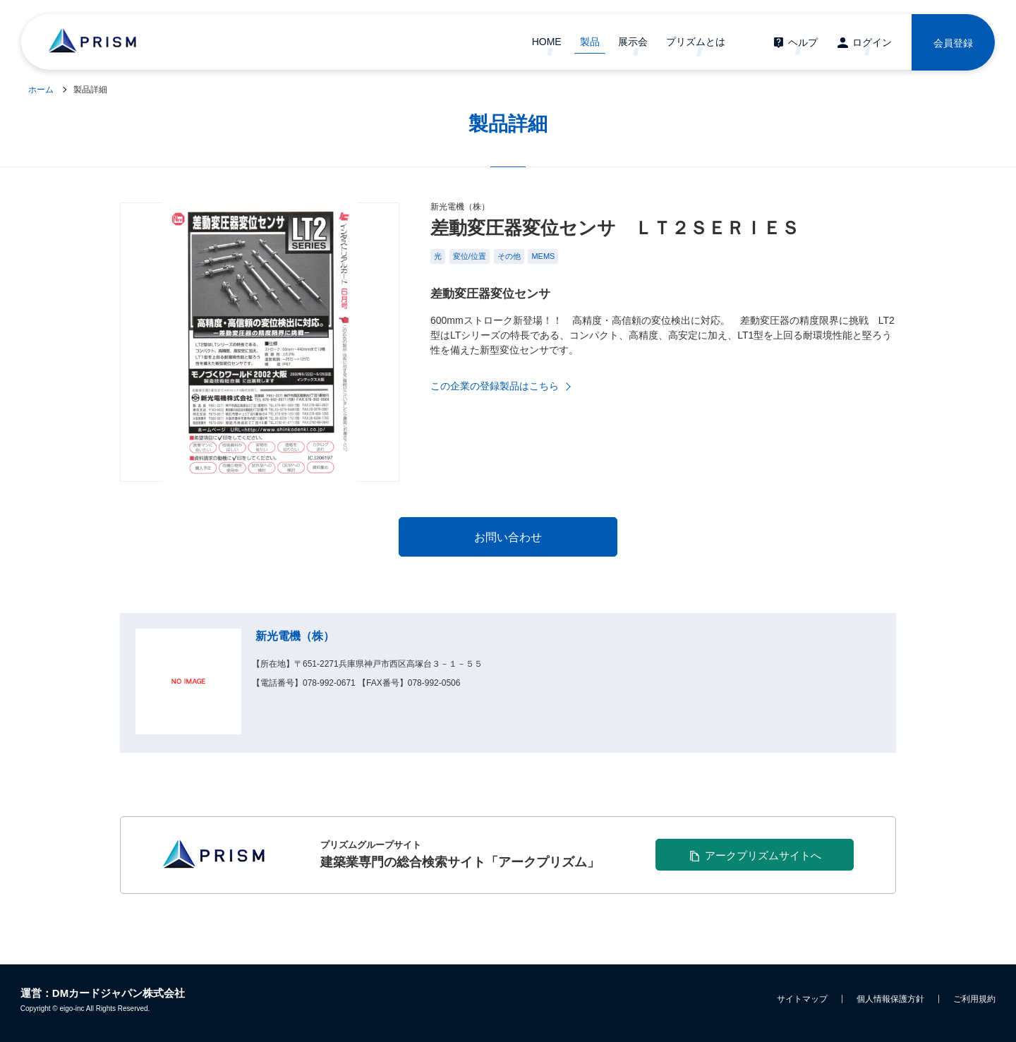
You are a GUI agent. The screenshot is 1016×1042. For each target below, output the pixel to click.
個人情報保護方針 (890, 999)
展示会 (633, 41)
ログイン (872, 42)
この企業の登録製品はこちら (494, 386)
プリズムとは (695, 41)
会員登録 (953, 43)
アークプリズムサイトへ (763, 855)
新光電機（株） (294, 636)
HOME (547, 41)
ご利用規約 (974, 999)
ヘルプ (803, 42)
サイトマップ (802, 999)
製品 (590, 41)
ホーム (41, 90)
